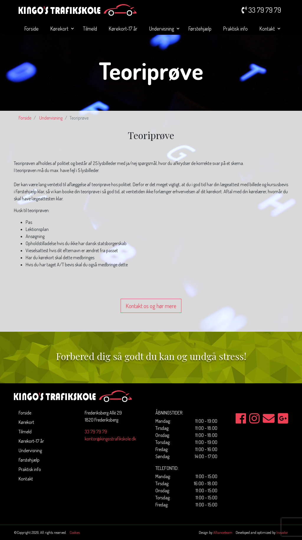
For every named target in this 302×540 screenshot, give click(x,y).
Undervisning (162, 28)
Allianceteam (222, 532)
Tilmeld (90, 28)
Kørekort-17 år (123, 28)
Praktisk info (235, 28)
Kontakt (268, 28)
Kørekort (60, 28)
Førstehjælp (199, 28)
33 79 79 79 (96, 432)
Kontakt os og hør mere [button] (151, 306)
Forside (31, 28)
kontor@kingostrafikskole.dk (110, 439)
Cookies (75, 532)
